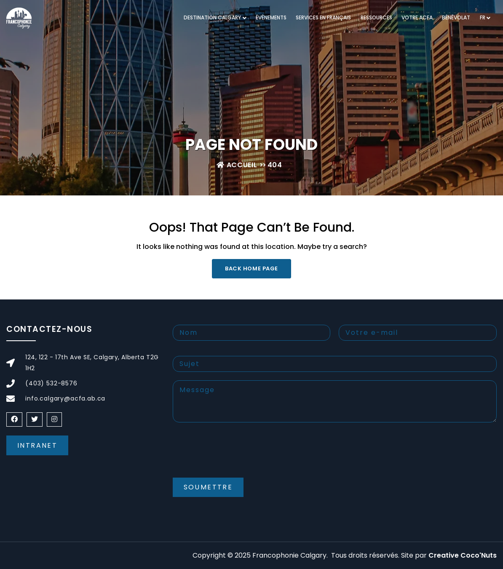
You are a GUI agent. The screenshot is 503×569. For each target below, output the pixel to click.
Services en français (323, 17)
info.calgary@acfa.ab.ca (65, 398)
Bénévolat (456, 17)
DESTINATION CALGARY (212, 17)
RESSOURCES (376, 17)
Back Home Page (251, 268)
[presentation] (237, 457)
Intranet (37, 445)
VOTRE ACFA (417, 17)
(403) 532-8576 (51, 383)
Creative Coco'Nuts (462, 555)
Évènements (271, 17)
